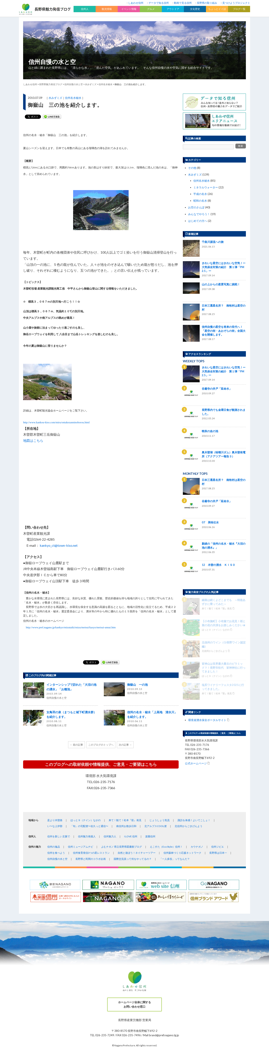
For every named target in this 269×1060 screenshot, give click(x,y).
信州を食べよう (56, 852)
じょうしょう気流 (159, 820)
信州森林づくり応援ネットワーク (182, 852)
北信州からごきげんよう (188, 826)
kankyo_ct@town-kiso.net (59, 545)
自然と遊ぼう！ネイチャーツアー (137, 852)
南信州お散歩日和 (126, 826)
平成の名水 (200, 194)
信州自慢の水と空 (52, 61)
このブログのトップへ (100, 744)
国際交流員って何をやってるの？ (133, 858)
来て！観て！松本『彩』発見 (125, 820)
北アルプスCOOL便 (155, 826)
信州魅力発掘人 (87, 836)
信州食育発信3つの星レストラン (91, 852)
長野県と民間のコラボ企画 (90, 858)
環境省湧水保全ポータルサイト (207, 614)
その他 (192, 167)
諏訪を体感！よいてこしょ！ (194, 820)
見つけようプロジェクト (236, 2)
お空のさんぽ (196, 207)
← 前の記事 (76, 744)
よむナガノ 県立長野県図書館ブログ (121, 846)
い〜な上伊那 (54, 826)
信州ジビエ (217, 846)
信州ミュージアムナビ (80, 846)
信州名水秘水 (73, 97)
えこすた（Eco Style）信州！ (166, 846)
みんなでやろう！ (199, 214)
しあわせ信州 (135, 2)
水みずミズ (55, 97)
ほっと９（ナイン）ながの (85, 820)
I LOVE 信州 (130, 836)
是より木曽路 (54, 820)
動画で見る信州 (183, 2)
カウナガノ (197, 846)
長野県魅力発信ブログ (50, 84)
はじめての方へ (197, 220)
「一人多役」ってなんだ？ (175, 858)
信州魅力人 (110, 836)
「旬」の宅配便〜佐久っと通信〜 (89, 826)
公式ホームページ (196, 657)
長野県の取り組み (207, 2)
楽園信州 (150, 836)
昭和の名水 (200, 200)
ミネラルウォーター (205, 187)
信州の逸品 (53, 846)
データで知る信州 (159, 2)
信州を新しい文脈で (58, 836)
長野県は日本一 (218, 852)
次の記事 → (125, 744)
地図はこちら (33, 440)
